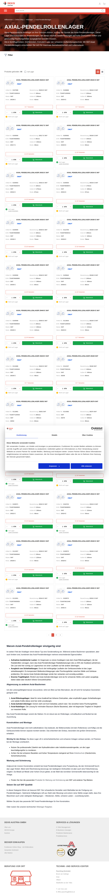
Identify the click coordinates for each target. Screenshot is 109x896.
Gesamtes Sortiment (11, 851)
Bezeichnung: (34, 90)
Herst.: (8, 99)
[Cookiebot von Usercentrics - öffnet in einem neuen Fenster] (92, 428)
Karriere (7, 834)
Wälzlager (29, 20)
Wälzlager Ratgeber (44, 808)
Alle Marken (8, 854)
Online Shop (19, 20)
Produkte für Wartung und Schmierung (50, 781)
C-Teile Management (63, 828)
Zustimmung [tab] (21, 435)
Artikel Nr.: (9, 90)
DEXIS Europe (9, 831)
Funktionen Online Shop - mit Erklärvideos (18, 848)
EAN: (7, 93)
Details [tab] (54, 435)
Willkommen (8, 20)
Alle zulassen (86, 466)
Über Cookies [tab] (87, 435)
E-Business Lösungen (63, 831)
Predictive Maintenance (64, 834)
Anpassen (54, 466)
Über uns (7, 828)
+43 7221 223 (62, 890)
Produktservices (61, 837)
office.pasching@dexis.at (66, 892)
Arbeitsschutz (79, 754)
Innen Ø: (32, 93)
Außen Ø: (33, 96)
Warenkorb (37, 112)
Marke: (8, 96)
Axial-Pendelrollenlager (43, 20)
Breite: (32, 99)
